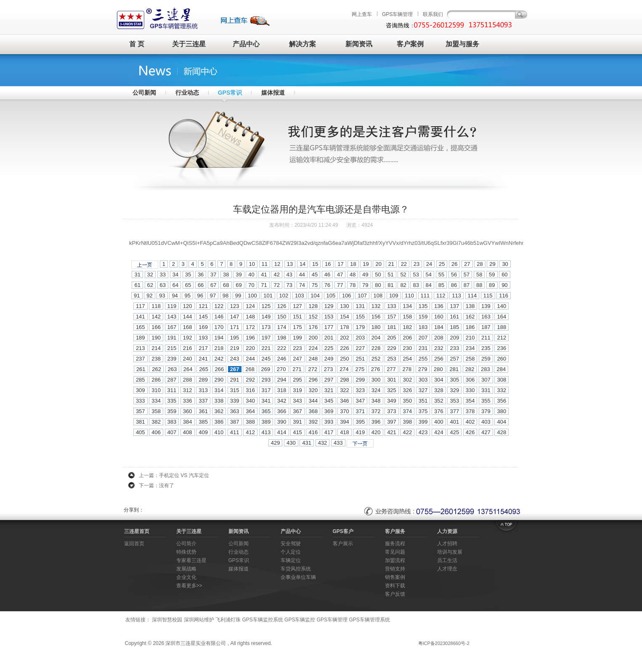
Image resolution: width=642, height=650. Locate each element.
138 (470, 306)
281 (454, 369)
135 (423, 306)
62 (150, 285)
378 (470, 411)
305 (454, 380)
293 (266, 380)
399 (423, 422)
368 (313, 411)
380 (501, 411)
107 (362, 295)
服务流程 (395, 544)
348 (376, 401)
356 (501, 401)
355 (486, 401)
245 (266, 359)
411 (234, 432)
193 (203, 337)
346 (344, 401)
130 (344, 306)
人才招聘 (447, 544)
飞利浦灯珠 (228, 620)
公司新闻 (144, 92)
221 (266, 348)
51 (390, 274)
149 (266, 316)
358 (156, 411)
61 (137, 285)
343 (297, 401)
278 (406, 369)
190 (156, 337)
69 (238, 285)
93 (162, 295)
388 (250, 422)
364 (250, 411)
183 (423, 327)
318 (282, 390)
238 (156, 359)
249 (329, 359)
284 (501, 369)
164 (501, 316)
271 (297, 369)
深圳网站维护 (199, 620)
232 (438, 348)
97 (213, 295)
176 (313, 327)
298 (344, 380)
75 (315, 285)
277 (391, 369)
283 (485, 369)
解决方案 (302, 44)
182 (407, 327)
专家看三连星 (191, 560)
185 (454, 327)
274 (344, 369)
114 (472, 295)
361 (203, 411)
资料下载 (395, 586)
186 (470, 327)
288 (187, 380)
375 (423, 411)
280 (438, 369)
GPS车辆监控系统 (262, 620)
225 (329, 348)
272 (312, 369)
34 (175, 274)
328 (438, 390)
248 (313, 359)
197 (266, 337)
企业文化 (186, 577)
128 (313, 306)
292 (250, 380)
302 (407, 380)
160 (438, 316)
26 (454, 264)
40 (251, 274)
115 (488, 295)
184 (438, 327)
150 (282, 316)
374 (407, 411)
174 (282, 327)
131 (360, 306)
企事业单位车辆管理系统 (308, 577)
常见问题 (395, 552)
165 (140, 327)
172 (250, 327)
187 (486, 327)
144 (187, 316)
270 (281, 369)
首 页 (136, 44)
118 (156, 306)
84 (429, 285)
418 (344, 432)
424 (438, 432)
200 (313, 337)
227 (360, 348)
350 (407, 401)
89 (492, 285)
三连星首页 (136, 531)
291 (234, 380)
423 (423, 432)
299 (360, 380)
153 (329, 316)
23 (416, 264)
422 (407, 432)
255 (423, 359)
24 (429, 264)
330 (470, 390)
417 (329, 432)
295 (297, 380)
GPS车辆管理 (397, 14)
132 (376, 306)
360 (187, 411)
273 (328, 369)
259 (486, 359)
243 (234, 359)
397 (391, 422)
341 (266, 401)
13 (290, 264)
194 (219, 337)
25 (442, 264)
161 (454, 316)
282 (470, 369)
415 (297, 432)
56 (454, 274)
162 (470, 316)
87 (467, 285)
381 (140, 422)
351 (423, 401)
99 (238, 295)
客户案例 (410, 44)
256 (438, 359)
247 (297, 359)
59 (492, 274)
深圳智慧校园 (167, 620)
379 (486, 411)
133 (391, 306)
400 (438, 422)
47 (340, 274)
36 (201, 274)
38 (226, 274)
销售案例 (395, 577)
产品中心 (246, 44)
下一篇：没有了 (156, 485)
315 (234, 390)
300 (376, 380)
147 (234, 316)
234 (470, 348)
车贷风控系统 (296, 569)
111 (425, 295)
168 (187, 327)
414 (282, 432)
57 (467, 274)
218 (219, 348)
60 (504, 274)
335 (172, 401)
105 (331, 295)
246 (282, 359)
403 (486, 422)
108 (378, 295)
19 (366, 264)
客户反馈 (395, 594)
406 (156, 432)
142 (156, 316)
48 (352, 274)
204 (376, 337)
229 (391, 348)
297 (329, 380)
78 (352, 285)
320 (313, 390)
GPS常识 (230, 92)
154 (344, 316)
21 (391, 264)
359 (172, 411)
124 (250, 306)
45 (315, 274)
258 (470, 359)
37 (213, 274)
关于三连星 (189, 44)
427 (486, 432)
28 (480, 264)
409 (203, 432)
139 (486, 306)
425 (454, 432)
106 (346, 295)
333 (140, 401)
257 (454, 359)
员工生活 (447, 560)
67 (213, 285)
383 (172, 422)
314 (219, 390)
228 (376, 348)
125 (266, 306)
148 (250, 316)
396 (376, 422)
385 (203, 422)
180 (376, 327)
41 (264, 274)
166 (156, 327)
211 (486, 337)
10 (252, 264)
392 (313, 422)
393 (329, 422)
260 (501, 359)
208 (438, 337)
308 (501, 380)
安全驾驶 (291, 544)
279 (422, 369)
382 (156, 422)
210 (470, 337)
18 (353, 264)
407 (172, 432)
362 (219, 411)
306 (470, 380)
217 (203, 348)
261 (141, 369)
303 (423, 380)
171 (234, 327)
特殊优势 (186, 552)
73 (289, 285)
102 (284, 295)
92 (149, 295)
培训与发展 (449, 552)
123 (234, 306)
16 (328, 264)
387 (234, 422)
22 (404, 264)
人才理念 (447, 569)
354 (470, 401)
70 (251, 285)
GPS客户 (343, 531)
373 (391, 411)
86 (454, 285)
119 (172, 306)
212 (501, 337)
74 (302, 285)
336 (187, 401)
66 (201, 285)
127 (297, 306)
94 (175, 295)
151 (297, 316)
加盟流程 (395, 560)
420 (376, 432)
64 (175, 285)
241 (203, 359)
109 (393, 295)
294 (282, 380)
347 (360, 401)
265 (203, 369)
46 (327, 274)
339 (234, 401)
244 (250, 359)
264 (188, 369)
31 (137, 274)
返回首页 (134, 544)
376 (438, 411)
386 (219, 422)
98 (225, 295)
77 (340, 285)
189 (140, 337)
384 (187, 422)
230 (407, 348)
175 (297, 327)
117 (140, 306)
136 (438, 306)
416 (313, 432)
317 (266, 390)
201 (329, 337)
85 (441, 285)
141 (140, 316)
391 (297, 422)
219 (234, 348)
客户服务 (395, 531)
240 (187, 359)
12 (277, 264)
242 (219, 359)
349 (391, 401)
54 (429, 274)
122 (219, 306)
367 (297, 411)
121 (203, 306)
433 (338, 443)
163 (486, 316)
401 (454, 422)
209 (454, 337)
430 (291, 443)
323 (360, 390)
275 (359, 369)
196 (250, 337)
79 (365, 285)
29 (492, 264)
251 (360, 359)
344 (313, 401)
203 (360, 337)
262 (156, 369)
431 (306, 443)
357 (140, 411)
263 (172, 369)
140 (501, 306)
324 (376, 390)
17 (340, 264)
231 (423, 348)
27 (467, 264)
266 (219, 369)
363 (234, 411)
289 (203, 380)
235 (486, 348)
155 (360, 316)
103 (299, 295)
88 (479, 285)
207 (423, 337)
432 (322, 443)
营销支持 (395, 569)
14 (302, 264)
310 (156, 390)
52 (403, 274)
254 (407, 359)
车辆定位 (291, 560)
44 (302, 274)
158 (407, 316)
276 (375, 369)
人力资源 (447, 531)
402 (470, 422)
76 (327, 285)
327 (423, 390)
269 (266, 369)
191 (172, 337)
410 (219, 432)
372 (376, 411)
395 (360, 422)
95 (187, 295)
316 (250, 390)
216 (187, 348)
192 (187, 337)
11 (265, 264)
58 (479, 274)
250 (344, 359)
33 (163, 274)
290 (219, 380)
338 (219, 401)
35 (188, 274)
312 (187, 390)
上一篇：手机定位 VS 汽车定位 (174, 475)
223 (297, 348)
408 (187, 432)
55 (441, 274)
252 (376, 359)
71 (264, 285)
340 (250, 401)
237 (140, 359)
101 (268, 295)
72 (276, 285)
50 (378, 274)
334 (156, 401)
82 (403, 285)
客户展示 (343, 544)
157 (391, 316)
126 (282, 306)
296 (313, 380)
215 (172, 348)
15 (315, 264)
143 (172, 316)
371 (360, 411)
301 (391, 380)
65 (188, 285)
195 (234, 337)
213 (140, 348)
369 (329, 411)
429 (275, 443)
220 (250, 348)
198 (282, 337)
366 (282, 411)
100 (252, 295)
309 (140, 390)
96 (200, 295)
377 (454, 411)
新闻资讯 (358, 44)
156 (376, 316)
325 (391, 390)
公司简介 (186, 544)
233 (454, 348)
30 (505, 264)
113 (456, 295)
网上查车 (362, 14)
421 (391, 432)
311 (172, 390)
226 (344, 348)
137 (454, 306)
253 (391, 359)
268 (250, 369)
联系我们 (433, 14)
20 (378, 264)
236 (501, 348)
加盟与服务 (462, 44)
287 (172, 380)
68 (226, 285)
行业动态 (187, 92)
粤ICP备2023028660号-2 (444, 643)
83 (416, 285)
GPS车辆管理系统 (369, 620)
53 (416, 274)
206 (407, 337)
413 (266, 432)
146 (219, 316)
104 (315, 295)
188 (501, 327)
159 (423, 316)
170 (219, 327)
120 (187, 306)
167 (172, 327)
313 (203, 390)
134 (407, 306)
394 (344, 422)
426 (470, 432)
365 (266, 411)
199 (297, 337)
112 (441, 295)
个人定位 (291, 552)
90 (504, 285)
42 (276, 274)
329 (454, 390)
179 (360, 327)
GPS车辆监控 (299, 620)
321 (329, 390)
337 (203, 401)
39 (238, 274)
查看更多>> (189, 586)
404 (501, 422)
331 (486, 390)
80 (378, 285)
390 (282, 422)
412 (250, 432)
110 (409, 295)
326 (407, 390)
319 (297, 390)
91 (137, 295)
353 (454, 401)
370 (344, 411)
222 (282, 348)
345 (329, 401)
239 (172, 359)
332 (501, 390)
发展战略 (186, 569)
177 (329, 327)
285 (140, 380)
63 (163, 285)
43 (289, 274)
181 (391, 327)
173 (266, 327)
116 (503, 295)
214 (156, 348)
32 (150, 274)
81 (390, 285)
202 (344, 337)
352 (438, 401)
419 (360, 432)
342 (282, 401)
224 (313, 348)
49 (365, 274)
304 (438, 380)
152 (313, 316)
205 (391, 337)
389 (266, 422)
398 (407, 422)
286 (156, 380)
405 (140, 432)
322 (344, 390)
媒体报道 (273, 92)
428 (501, 432)
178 (344, 327)
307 (486, 380)
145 (203, 316)
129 (329, 306)
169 (203, 327)
